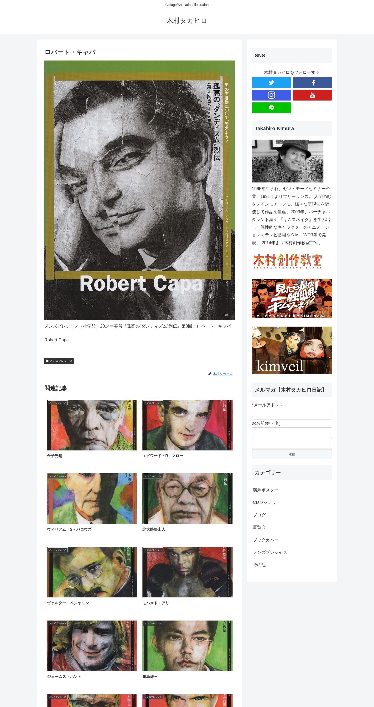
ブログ (259, 515)
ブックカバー (266, 540)
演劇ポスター (266, 490)
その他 (259, 564)
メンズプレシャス (59, 361)
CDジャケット (266, 502)
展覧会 (259, 527)
